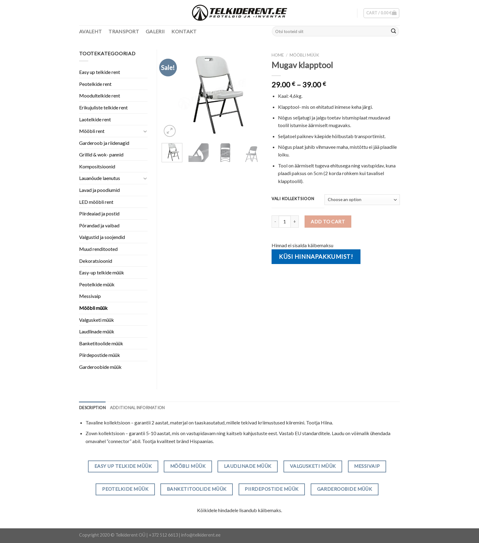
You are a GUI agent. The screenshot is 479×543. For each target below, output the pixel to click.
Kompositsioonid (97, 166)
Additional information (137, 407)
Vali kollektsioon (293, 199)
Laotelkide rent (95, 119)
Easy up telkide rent (99, 72)
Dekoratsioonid (95, 261)
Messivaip (90, 296)
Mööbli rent (91, 131)
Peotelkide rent (95, 84)
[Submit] (393, 31)
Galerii (155, 31)
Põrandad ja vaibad (99, 225)
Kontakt (183, 31)
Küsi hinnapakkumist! (316, 256)
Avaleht (90, 31)
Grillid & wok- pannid (101, 154)
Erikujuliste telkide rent (103, 107)
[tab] (92, 408)
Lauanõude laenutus (99, 178)
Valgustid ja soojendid (102, 237)
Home (278, 55)
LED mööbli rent (96, 202)
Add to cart (328, 221)
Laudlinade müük (96, 331)
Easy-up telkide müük (101, 272)
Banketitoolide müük (101, 343)
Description (92, 407)
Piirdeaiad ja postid (99, 213)
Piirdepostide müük (99, 355)
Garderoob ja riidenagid (104, 143)
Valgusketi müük (96, 320)
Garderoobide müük (100, 367)
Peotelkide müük (97, 284)
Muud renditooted (98, 249)
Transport (123, 31)
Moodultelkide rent (99, 95)
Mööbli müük (304, 55)
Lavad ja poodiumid (99, 190)
